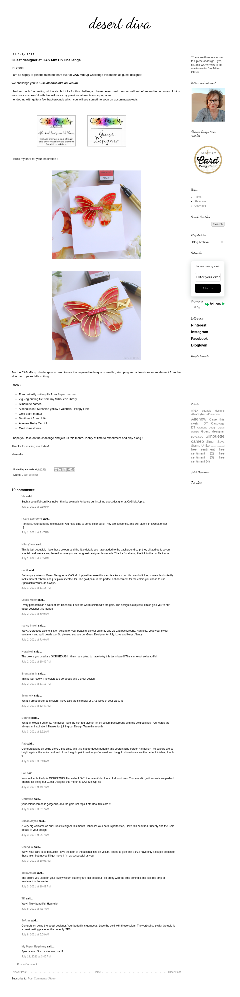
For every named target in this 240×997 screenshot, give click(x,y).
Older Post (174, 972)
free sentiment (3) (207, 455)
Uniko (205, 445)
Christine (27, 799)
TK (23, 898)
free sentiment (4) (207, 459)
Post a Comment (27, 964)
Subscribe (207, 288)
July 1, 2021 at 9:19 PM (35, 506)
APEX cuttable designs (207, 410)
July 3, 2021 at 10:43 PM (36, 886)
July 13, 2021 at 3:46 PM (36, 956)
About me (200, 201)
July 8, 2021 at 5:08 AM (35, 934)
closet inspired (217, 446)
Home (97, 972)
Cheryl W (27, 847)
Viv (24, 496)
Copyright (200, 205)
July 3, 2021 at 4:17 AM (35, 787)
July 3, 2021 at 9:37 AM (35, 835)
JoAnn (26, 920)
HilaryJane (28, 544)
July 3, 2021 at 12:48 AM (36, 705)
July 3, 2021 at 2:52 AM (35, 731)
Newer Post (19, 972)
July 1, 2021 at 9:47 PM (35, 532)
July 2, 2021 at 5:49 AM (35, 613)
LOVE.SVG (197, 436)
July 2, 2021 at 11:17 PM (36, 683)
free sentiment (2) (207, 451)
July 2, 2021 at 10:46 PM (36, 661)
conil (25, 570)
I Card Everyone (32, 518)
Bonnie (26, 717)
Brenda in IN (29, 673)
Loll (24, 773)
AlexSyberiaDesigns (205, 414)
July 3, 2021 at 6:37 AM (35, 809)
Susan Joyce (30, 821)
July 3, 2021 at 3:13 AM (35, 761)
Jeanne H (27, 695)
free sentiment (203, 449)
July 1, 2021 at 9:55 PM (35, 558)
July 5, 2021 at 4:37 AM (35, 908)
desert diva (120, 23)
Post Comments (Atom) (42, 978)
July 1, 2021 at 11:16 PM (36, 587)
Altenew (198, 419)
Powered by (207, 304)
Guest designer (30, 474)
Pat (24, 743)
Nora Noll (27, 651)
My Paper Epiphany (34, 946)
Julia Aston (29, 872)
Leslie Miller (29, 599)
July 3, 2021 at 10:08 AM (36, 860)
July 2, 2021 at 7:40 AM (35, 639)
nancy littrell (29, 625)
